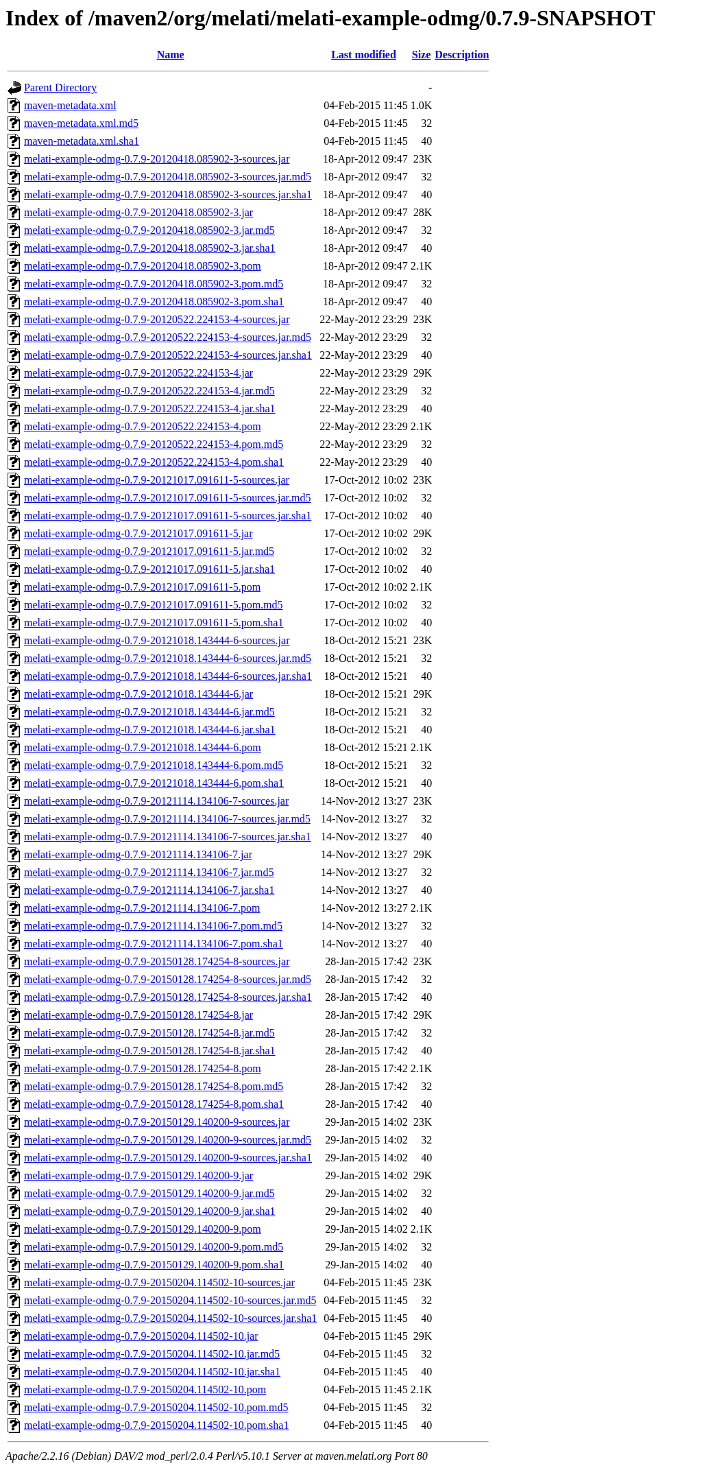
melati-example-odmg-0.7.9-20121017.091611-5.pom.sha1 (153, 622)
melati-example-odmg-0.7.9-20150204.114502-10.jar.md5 (152, 1354)
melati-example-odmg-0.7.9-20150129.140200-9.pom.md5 (153, 1247)
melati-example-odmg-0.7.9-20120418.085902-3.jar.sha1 (150, 248)
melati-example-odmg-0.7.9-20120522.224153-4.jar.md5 (149, 390)
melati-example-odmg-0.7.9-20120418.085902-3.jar (138, 212)
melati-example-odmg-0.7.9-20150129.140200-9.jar (138, 1175)
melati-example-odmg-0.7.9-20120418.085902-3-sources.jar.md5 (167, 176)
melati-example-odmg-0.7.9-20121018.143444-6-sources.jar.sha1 (168, 676)
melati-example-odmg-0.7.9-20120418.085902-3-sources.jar (156, 159)
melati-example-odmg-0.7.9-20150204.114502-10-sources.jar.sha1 (170, 1318)
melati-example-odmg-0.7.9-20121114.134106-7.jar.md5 (149, 872)
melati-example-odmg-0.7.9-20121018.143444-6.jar (138, 694)
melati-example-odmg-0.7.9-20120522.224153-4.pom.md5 (153, 444)
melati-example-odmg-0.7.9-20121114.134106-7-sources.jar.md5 (167, 819)
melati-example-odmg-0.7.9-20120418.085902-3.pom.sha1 (154, 301)
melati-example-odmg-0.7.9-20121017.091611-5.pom (142, 587)
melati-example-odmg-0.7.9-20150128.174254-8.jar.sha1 (150, 1050)
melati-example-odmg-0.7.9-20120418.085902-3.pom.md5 (153, 283)
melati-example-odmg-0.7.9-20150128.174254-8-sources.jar (156, 961)
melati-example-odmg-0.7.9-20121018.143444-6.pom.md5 (153, 765)
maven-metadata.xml (70, 105)
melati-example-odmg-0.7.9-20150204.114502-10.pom (145, 1389)
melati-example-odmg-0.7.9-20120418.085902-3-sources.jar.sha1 (168, 194)
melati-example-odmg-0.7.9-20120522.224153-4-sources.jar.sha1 (168, 355)
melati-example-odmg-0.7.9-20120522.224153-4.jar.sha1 (150, 408)
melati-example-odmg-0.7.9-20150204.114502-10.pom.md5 (156, 1407)
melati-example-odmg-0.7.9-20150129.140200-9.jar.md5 (149, 1193)
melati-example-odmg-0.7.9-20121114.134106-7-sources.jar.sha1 (167, 836)
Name (170, 54)
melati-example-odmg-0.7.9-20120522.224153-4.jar (138, 373)
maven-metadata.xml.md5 (81, 123)
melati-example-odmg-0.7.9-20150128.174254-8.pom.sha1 (154, 1104)
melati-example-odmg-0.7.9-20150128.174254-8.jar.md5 (149, 1033)
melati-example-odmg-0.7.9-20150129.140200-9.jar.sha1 (150, 1211)
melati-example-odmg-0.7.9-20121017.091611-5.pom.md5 (153, 605)
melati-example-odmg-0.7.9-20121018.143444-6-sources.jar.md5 (167, 658)
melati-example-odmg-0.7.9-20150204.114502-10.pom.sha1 (156, 1425)
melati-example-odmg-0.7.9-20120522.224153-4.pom (142, 426)
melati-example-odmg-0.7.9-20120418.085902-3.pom (142, 266)
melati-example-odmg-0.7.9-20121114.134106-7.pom (142, 908)
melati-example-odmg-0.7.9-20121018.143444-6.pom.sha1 (154, 783)
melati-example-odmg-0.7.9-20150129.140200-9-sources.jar (156, 1122)
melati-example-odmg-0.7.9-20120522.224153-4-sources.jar (156, 319)
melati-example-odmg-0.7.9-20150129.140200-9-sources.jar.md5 (167, 1140)
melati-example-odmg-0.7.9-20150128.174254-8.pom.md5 (153, 1086)
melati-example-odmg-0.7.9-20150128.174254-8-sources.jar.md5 (167, 979)
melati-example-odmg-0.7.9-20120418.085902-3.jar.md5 (149, 230)
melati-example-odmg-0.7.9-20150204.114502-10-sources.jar (159, 1282)
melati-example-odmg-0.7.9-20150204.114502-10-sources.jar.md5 (170, 1300)
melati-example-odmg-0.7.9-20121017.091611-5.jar (138, 533)
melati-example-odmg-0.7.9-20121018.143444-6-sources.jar (156, 640)
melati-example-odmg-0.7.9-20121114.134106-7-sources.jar (156, 801)
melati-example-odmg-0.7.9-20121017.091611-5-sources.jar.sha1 (167, 515)
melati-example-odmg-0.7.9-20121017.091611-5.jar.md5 (149, 551)
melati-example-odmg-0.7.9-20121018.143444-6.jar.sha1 (150, 729)
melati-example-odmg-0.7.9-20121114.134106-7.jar (138, 854)
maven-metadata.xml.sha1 (81, 141)
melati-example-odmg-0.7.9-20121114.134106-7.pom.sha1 (153, 943)
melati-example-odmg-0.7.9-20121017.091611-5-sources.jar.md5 (167, 498)
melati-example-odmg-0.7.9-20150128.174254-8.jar (138, 1015)
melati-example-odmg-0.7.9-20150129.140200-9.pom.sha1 (154, 1264)
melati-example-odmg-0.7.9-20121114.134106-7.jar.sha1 (149, 890)
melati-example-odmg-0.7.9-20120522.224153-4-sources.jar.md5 (167, 337)
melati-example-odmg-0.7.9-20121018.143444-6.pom (142, 747)
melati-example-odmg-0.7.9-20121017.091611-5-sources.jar (156, 480)
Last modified (363, 54)
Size (421, 54)
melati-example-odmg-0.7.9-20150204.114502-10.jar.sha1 (152, 1371)
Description (462, 54)
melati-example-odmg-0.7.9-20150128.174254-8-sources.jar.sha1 (168, 997)
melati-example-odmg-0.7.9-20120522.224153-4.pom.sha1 (154, 462)
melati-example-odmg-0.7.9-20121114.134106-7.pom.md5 (153, 926)
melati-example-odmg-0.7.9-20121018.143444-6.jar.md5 (149, 712)
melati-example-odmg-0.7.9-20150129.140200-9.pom (142, 1229)
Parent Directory (60, 87)
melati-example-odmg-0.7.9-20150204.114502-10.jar (141, 1336)
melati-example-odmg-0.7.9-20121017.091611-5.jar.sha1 (149, 569)
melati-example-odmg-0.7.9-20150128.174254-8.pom (142, 1068)
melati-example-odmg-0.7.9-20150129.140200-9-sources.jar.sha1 (168, 1157)
